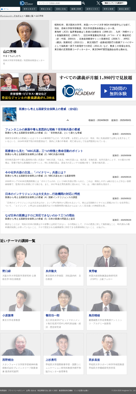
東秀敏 (93, 271)
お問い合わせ (31, 391)
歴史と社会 (46, 9)
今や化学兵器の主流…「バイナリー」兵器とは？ (35, 172)
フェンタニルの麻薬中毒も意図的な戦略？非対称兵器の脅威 (42, 129)
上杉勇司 (51, 359)
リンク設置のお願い (81, 391)
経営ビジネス (92, 9)
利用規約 (3, 391)
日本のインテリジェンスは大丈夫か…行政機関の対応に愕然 (42, 193)
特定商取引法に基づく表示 (47, 391)
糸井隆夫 (51, 271)
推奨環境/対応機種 (66, 391)
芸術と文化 (61, 9)
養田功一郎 (52, 315)
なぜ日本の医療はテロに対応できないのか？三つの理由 (39, 215)
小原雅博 (7, 315)
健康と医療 (76, 9)
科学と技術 (109, 9)
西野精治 (7, 359)
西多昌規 (94, 359)
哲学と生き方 (29, 9)
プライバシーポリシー (16, 391)
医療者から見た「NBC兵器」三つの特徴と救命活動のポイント (44, 150)
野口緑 (6, 271)
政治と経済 (124, 9)
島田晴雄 (94, 315)
